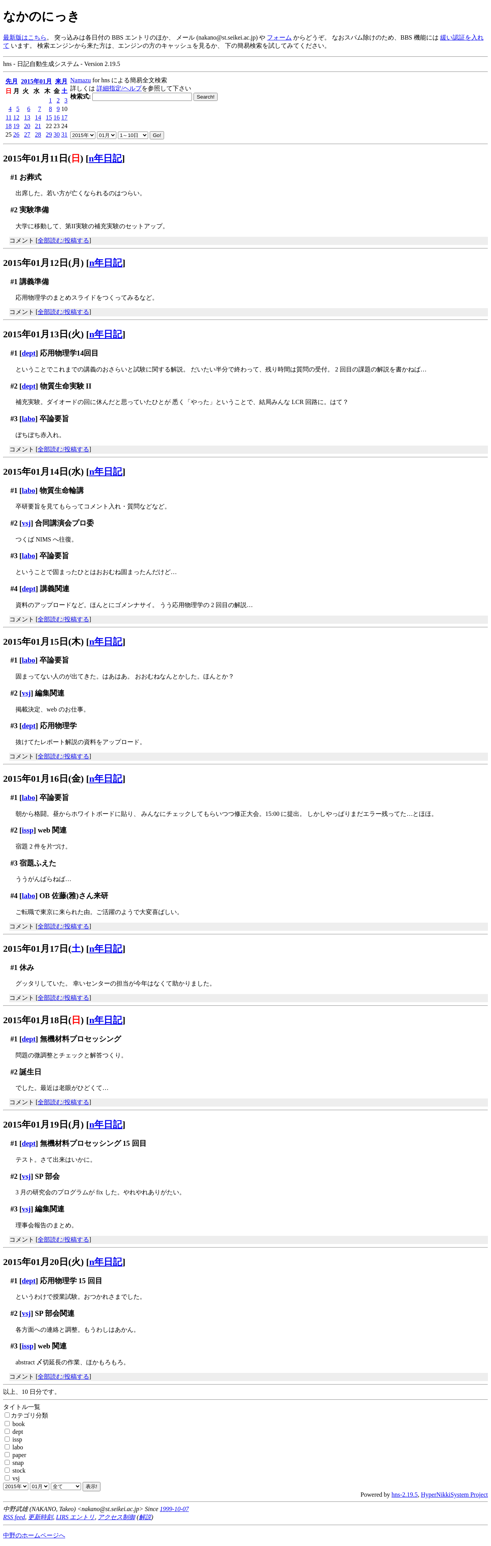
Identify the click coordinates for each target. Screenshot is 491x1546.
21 (38, 126)
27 (27, 134)
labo (28, 419)
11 (9, 117)
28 (38, 134)
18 (8, 126)
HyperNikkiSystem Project (454, 1494)
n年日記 (105, 158)
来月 (61, 81)
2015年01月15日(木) (43, 642)
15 (49, 117)
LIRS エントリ (75, 1517)
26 (16, 134)
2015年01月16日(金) (43, 779)
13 (27, 117)
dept (28, 353)
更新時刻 (40, 1517)
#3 (14, 419)
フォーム (279, 37)
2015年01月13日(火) (43, 334)
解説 (145, 1517)
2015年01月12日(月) (43, 263)
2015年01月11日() (43, 158)
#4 (14, 589)
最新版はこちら (25, 37)
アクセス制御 (116, 1517)
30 (57, 134)
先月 (11, 81)
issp (27, 830)
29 (49, 134)
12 (16, 117)
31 (64, 134)
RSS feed (14, 1517)
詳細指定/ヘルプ (119, 88)
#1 (14, 177)
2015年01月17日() (43, 949)
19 (16, 126)
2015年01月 (36, 81)
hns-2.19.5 (405, 1494)
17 (64, 117)
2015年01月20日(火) (43, 1262)
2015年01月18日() (43, 1020)
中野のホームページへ (34, 1535)
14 (38, 117)
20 (27, 126)
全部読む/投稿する (63, 240)
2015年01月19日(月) (43, 1124)
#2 (14, 210)
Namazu (80, 80)
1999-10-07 (174, 1509)
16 (57, 117)
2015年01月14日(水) (43, 472)
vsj (26, 523)
